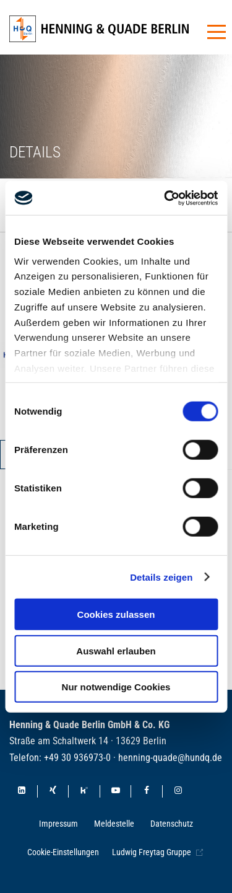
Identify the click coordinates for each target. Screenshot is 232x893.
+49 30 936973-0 (77, 757)
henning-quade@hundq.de (170, 757)
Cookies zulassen (116, 614)
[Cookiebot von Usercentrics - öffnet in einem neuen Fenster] (165, 198)
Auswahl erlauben (115, 650)
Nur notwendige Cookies (116, 687)
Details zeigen (161, 576)
